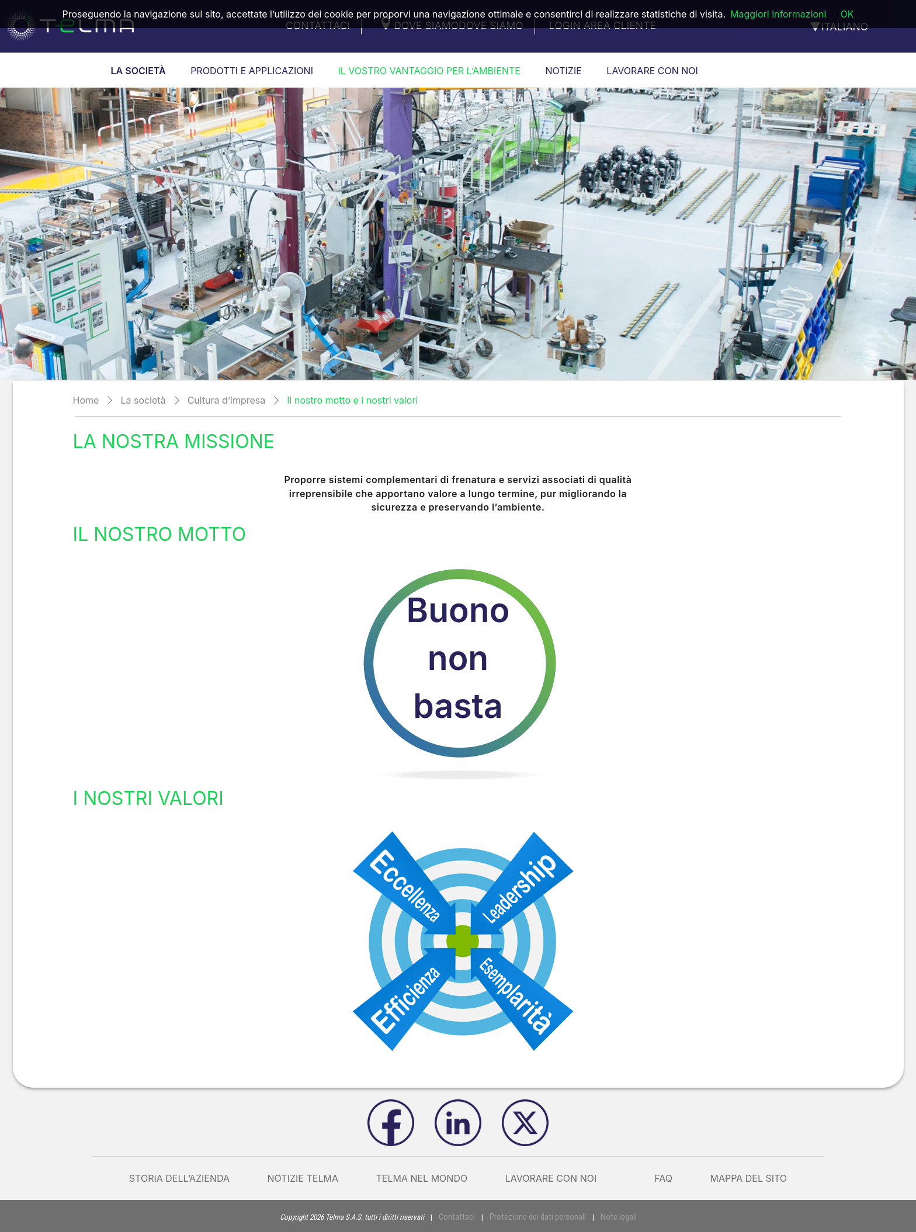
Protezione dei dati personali (537, 1216)
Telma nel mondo (421, 1178)
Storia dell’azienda (179, 1178)
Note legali (611, 1216)
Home (86, 400)
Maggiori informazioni (778, 14)
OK (846, 14)
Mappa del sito (748, 1178)
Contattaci (463, 1216)
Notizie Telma (303, 1178)
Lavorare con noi (561, 1178)
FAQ (663, 1178)
